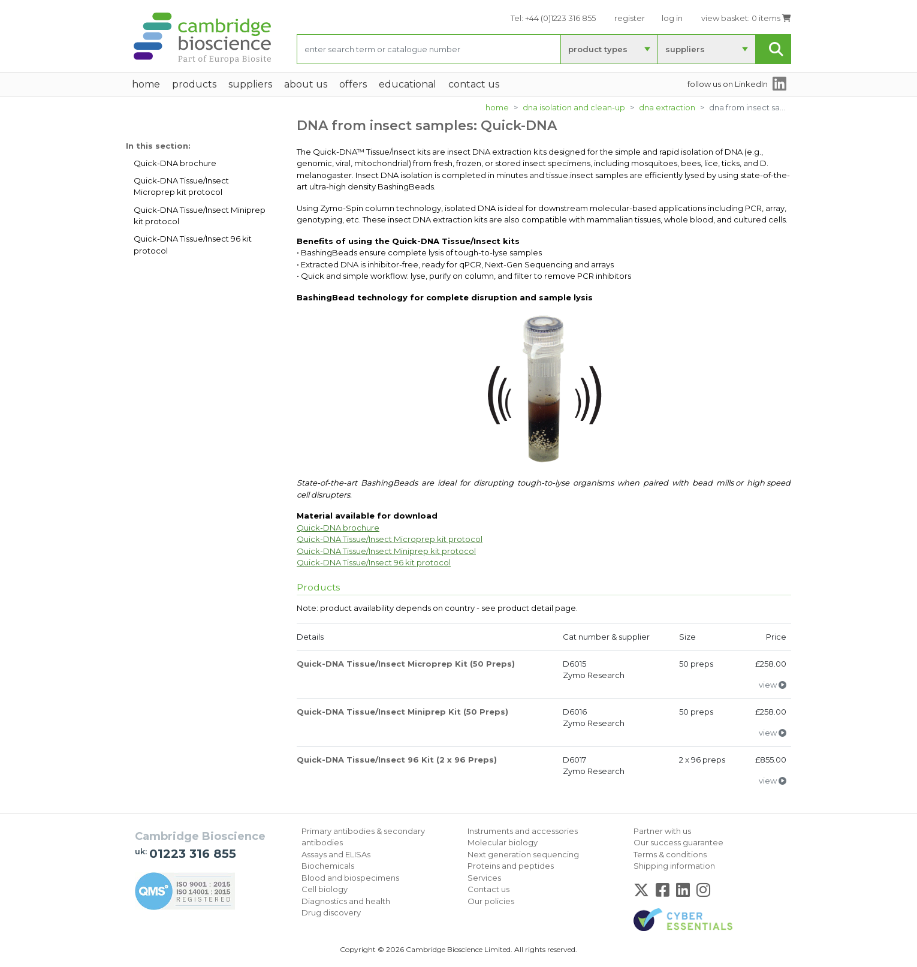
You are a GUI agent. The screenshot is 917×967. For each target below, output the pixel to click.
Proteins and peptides (510, 865)
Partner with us (662, 831)
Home (497, 107)
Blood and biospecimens (350, 877)
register (629, 18)
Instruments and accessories (522, 831)
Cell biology (324, 889)
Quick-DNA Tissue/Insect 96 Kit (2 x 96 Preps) (397, 759)
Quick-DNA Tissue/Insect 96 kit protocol (193, 244)
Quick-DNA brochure (175, 163)
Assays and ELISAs (335, 854)
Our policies (490, 901)
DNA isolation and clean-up (574, 107)
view (772, 684)
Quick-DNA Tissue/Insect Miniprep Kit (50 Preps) (402, 711)
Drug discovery (331, 912)
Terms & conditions (670, 854)
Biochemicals (327, 865)
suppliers (685, 49)
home (146, 84)
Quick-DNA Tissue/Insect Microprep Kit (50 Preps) (406, 663)
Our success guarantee (678, 842)
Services (484, 877)
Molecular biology (502, 842)
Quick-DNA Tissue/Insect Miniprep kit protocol (200, 216)
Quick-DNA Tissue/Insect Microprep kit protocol (181, 186)
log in (672, 18)
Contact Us (473, 84)
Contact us (488, 889)
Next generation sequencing (523, 854)
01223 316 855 (192, 853)
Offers (353, 84)
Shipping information (674, 865)
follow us (727, 84)
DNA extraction (667, 107)
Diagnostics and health (345, 901)
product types (598, 49)
